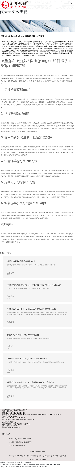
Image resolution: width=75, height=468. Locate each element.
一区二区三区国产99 (11, 467)
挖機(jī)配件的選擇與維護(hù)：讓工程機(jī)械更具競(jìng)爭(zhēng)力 (34, 285)
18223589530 (20, 413)
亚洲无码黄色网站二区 (31, 467)
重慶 (64, 456)
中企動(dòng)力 (58, 456)
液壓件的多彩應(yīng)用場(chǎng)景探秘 (23, 335)
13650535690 (20, 418)
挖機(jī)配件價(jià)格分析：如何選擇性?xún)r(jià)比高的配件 (30, 382)
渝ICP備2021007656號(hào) (37, 459)
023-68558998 (10, 418)
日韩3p (2, 467)
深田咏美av (20, 467)
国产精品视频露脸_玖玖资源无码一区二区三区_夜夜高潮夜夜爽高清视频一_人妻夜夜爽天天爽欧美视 (30, 464)
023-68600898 (10, 413)
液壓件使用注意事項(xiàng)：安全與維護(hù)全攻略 (27, 358)
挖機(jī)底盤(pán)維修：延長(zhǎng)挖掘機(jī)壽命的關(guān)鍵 (32, 309)
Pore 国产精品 (43, 467)
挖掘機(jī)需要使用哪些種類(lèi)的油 (21, 261)
